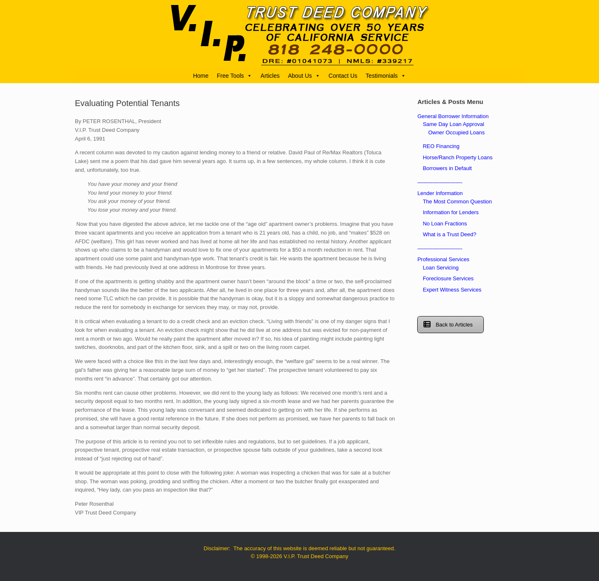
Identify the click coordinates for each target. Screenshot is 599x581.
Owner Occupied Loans (456, 132)
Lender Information (440, 193)
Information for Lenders (450, 212)
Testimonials (386, 75)
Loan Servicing (440, 268)
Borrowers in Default (447, 168)
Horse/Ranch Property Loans (458, 157)
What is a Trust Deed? (449, 234)
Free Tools (234, 75)
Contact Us (343, 75)
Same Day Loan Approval (453, 124)
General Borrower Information (452, 116)
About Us (304, 75)
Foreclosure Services (448, 278)
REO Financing (441, 146)
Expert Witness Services (452, 290)
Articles (270, 75)
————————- (439, 182)
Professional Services (443, 259)
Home (200, 75)
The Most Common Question (457, 201)
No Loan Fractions (445, 223)
